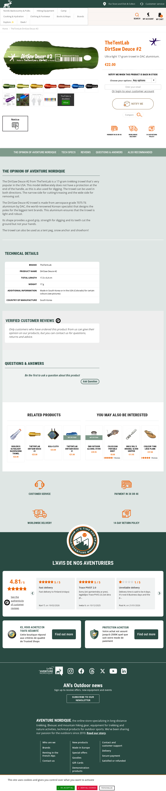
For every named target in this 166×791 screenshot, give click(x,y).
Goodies (76, 757)
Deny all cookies (87, 788)
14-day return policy (151, 135)
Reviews (86, 152)
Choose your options (120, 80)
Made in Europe (81, 747)
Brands (46, 747)
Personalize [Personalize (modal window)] (107, 788)
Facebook (81, 671)
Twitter (103, 671)
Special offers (79, 752)
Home (5, 28)
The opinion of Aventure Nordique (35, 152)
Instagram (70, 671)
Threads (92, 671)
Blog (51, 671)
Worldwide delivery (133, 135)
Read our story (96, 733)
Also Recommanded (140, 152)
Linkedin (124, 671)
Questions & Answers (109, 152)
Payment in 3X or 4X (126, 493)
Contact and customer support (112, 744)
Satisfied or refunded (114, 760)
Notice (15, 119)
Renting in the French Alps (50, 754)
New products (80, 742)
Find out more (64, 634)
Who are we (48, 742)
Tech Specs (68, 152)
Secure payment (111, 755)
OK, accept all (65, 788)
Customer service (40, 493)
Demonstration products (80, 769)
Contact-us (48, 760)
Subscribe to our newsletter (83, 698)
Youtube (113, 671)
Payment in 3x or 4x (114, 135)
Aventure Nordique (53, 720)
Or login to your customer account (133, 91)
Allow (65, 102)
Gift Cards (77, 762)
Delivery (106, 750)
